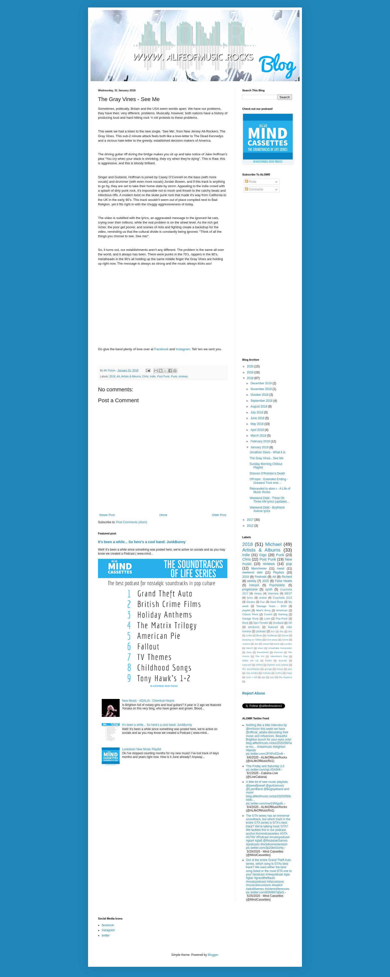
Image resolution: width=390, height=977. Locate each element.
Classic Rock (250, 614)
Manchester (259, 568)
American (282, 610)
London (288, 643)
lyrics (250, 597)
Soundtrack (263, 652)
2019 (250, 372)
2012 (250, 525)
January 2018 (259, 447)
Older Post (219, 515)
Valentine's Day (279, 656)
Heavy (258, 593)
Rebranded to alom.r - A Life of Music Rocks (270, 490)
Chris (145, 376)
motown (266, 673)
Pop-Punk (282, 618)
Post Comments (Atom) (131, 522)
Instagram (183, 349)
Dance (285, 635)
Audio (249, 635)
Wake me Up (250, 660)
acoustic (282, 660)
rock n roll (251, 677)
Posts (250, 181)
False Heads (283, 581)
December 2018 (261, 383)
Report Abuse (253, 693)
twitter (106, 935)
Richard (287, 576)
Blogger (213, 955)
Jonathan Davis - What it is (267, 452)
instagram (108, 930)
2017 (250, 519)
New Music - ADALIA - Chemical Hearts (148, 700)
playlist (246, 610)
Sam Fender (260, 622)
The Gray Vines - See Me (266, 458)
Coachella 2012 (282, 597)
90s (290, 631)
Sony (249, 652)
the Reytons (285, 677)
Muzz (260, 648)
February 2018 (260, 441)
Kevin (277, 643)
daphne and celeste (277, 664)
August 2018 (259, 406)
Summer (278, 652)
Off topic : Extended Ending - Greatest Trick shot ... (269, 480)
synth (269, 589)
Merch (249, 648)
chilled (259, 664)
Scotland (278, 622)
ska (263, 677)
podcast (261, 631)
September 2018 (261, 400)
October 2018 (259, 395)
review (263, 597)
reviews (183, 376)
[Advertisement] (267, 276)
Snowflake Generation (280, 648)
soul (272, 677)
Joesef (265, 643)
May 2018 (257, 424)
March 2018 (258, 435)
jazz (290, 669)
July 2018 (257, 412)
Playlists (278, 572)
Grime (285, 639)
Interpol (254, 585)
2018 (112, 376)
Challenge (271, 635)
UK (290, 622)
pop (289, 564)
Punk (174, 376)
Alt (118, 376)
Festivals (260, 576)
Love (267, 618)
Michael (273, 544)
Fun (262, 601)
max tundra (252, 673)
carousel (246, 664)
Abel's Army (263, 610)
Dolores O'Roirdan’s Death (267, 473)
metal (280, 568)
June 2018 (257, 418)
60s (273, 631)
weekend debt (252, 572)
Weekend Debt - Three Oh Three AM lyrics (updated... (269, 499)
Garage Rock (250, 618)
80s (281, 631)
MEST (288, 593)
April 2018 (257, 430)
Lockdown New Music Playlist (141, 749)
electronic (254, 627)
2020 (250, 366)
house (280, 669)
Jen (256, 643)
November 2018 (261, 389)
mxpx (289, 673)
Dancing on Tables (252, 639)
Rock (245, 622)
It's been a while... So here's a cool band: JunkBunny (142, 542)
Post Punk (163, 376)
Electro (250, 601)
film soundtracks (251, 669)
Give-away (272, 639)
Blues (259, 635)
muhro (278, 673)
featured (273, 627)
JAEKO (246, 643)
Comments (254, 189)
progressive (250, 589)
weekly (251, 581)
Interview (273, 593)
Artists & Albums (131, 376)
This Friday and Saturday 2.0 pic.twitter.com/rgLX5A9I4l (265, 767)
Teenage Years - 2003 (271, 606)
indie (153, 376)
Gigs (263, 555)
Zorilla (268, 660)
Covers (268, 614)
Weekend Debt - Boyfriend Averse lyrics (267, 509)
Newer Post (107, 515)
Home (163, 515)
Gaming (283, 614)
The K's (259, 656)
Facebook (161, 349)
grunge (268, 669)
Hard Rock (276, 601)
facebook (108, 925)
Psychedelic (277, 585)
